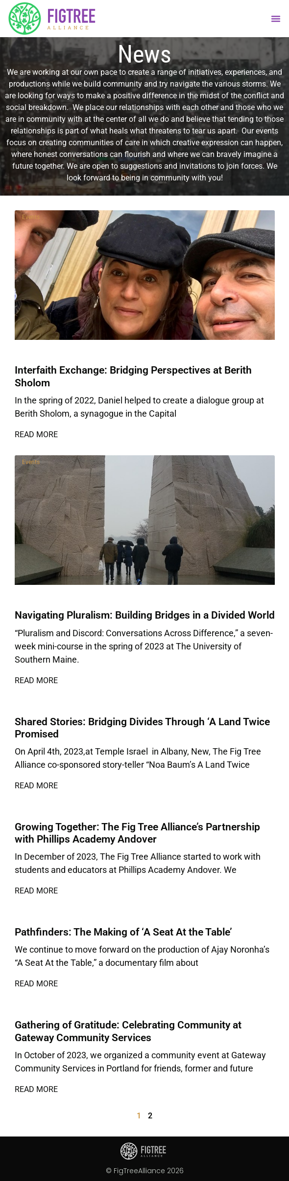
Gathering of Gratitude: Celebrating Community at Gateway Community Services (128, 1031)
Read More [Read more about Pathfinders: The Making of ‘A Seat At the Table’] (36, 983)
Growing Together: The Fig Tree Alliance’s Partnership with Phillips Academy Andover (137, 833)
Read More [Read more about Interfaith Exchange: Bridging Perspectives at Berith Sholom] (36, 434)
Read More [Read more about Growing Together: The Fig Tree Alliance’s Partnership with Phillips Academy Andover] (36, 890)
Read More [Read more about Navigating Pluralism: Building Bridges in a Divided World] (36, 680)
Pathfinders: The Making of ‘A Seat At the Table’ (123, 932)
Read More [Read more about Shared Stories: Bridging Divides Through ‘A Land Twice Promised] (36, 785)
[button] (275, 18)
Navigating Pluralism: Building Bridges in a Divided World (145, 615)
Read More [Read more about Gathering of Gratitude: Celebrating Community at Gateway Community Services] (36, 1089)
